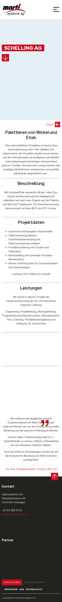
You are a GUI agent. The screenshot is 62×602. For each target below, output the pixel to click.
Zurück (53, 124)
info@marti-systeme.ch (15, 514)
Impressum (11, 589)
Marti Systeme (12, 582)
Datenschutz (34, 589)
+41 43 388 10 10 (12, 510)
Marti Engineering (35, 582)
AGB (21, 589)
